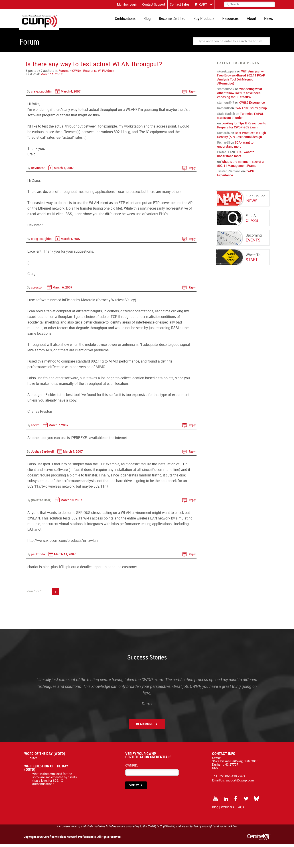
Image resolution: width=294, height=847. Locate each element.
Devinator (38, 171)
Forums (64, 74)
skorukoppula (226, 74)
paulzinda (38, 557)
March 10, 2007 (71, 503)
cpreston (37, 291)
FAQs (240, 810)
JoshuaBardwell (42, 455)
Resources (233, 20)
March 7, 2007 (58, 428)
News (269, 20)
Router (32, 761)
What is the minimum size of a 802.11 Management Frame (240, 167)
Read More (144, 727)
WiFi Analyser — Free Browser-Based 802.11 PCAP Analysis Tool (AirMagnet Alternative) (241, 80)
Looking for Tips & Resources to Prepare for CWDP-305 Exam (241, 128)
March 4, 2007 (71, 95)
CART (203, 4)
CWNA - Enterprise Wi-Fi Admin (93, 74)
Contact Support (153, 4)
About (253, 20)
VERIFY (134, 789)
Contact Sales (179, 4)
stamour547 (225, 92)
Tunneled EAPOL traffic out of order (240, 119)
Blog (153, 20)
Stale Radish (226, 117)
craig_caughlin (41, 95)
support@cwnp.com (239, 783)
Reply (192, 95)
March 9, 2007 (73, 455)
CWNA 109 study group (251, 111)
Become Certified (177, 20)
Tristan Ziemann (229, 174)
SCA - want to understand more (235, 148)
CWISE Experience (252, 106)
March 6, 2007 (62, 291)
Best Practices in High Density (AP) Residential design (241, 138)
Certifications (133, 20)
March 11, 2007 (51, 77)
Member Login (127, 4)
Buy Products (208, 20)
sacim (35, 428)
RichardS (223, 136)
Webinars (227, 810)
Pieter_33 (224, 155)
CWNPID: (131, 769)
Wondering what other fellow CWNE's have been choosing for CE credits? (239, 96)
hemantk (223, 111)
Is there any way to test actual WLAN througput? (94, 67)
